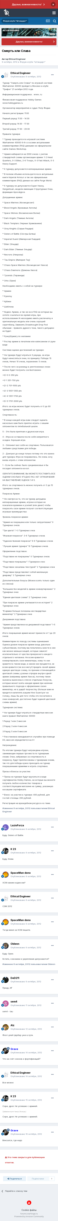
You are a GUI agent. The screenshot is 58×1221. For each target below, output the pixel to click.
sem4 (14, 1001)
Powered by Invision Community (29, 1216)
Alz (12, 1025)
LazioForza (17, 825)
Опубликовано (26, 76)
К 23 (13, 849)
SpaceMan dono (21, 872)
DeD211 (15, 978)
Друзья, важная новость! (26, 4)
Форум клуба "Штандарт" (32, 62)
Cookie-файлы (29, 1210)
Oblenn (15, 943)
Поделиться (14, 1178)
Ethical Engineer (17, 59)
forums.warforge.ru (29, 1214)
